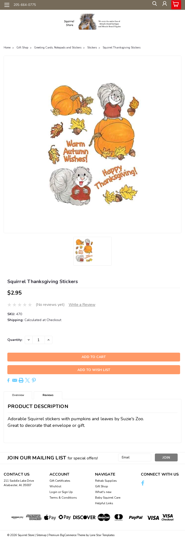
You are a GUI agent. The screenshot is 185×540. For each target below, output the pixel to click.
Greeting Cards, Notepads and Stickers (57, 47)
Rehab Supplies (106, 481)
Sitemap (41, 535)
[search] (153, 5)
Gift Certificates (59, 481)
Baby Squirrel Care (107, 498)
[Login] (164, 5)
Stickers (92, 47)
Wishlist (55, 486)
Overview (18, 395)
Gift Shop (22, 47)
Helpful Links (104, 503)
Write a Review (82, 304)
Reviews (48, 395)
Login (53, 492)
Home (7, 47)
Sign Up (67, 492)
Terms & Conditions (63, 498)
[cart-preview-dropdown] (175, 4)
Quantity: (14, 339)
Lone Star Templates (102, 535)
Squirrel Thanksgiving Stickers (121, 47)
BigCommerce (68, 535)
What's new (103, 492)
